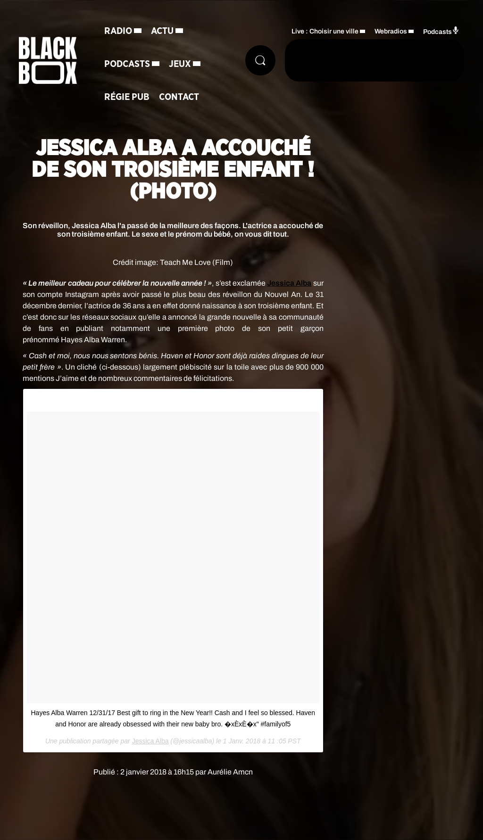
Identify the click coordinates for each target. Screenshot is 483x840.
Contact (179, 97)
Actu (162, 31)
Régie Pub (127, 97)
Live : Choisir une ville (324, 31)
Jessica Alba (289, 283)
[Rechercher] (260, 60)
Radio (118, 31)
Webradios (391, 31)
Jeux (180, 64)
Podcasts (127, 64)
